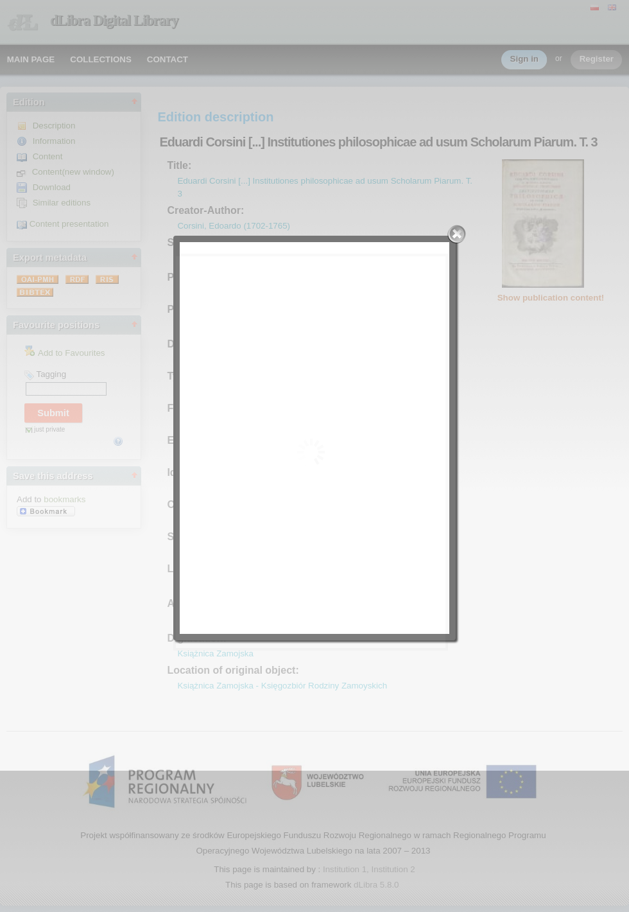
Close (457, 234)
